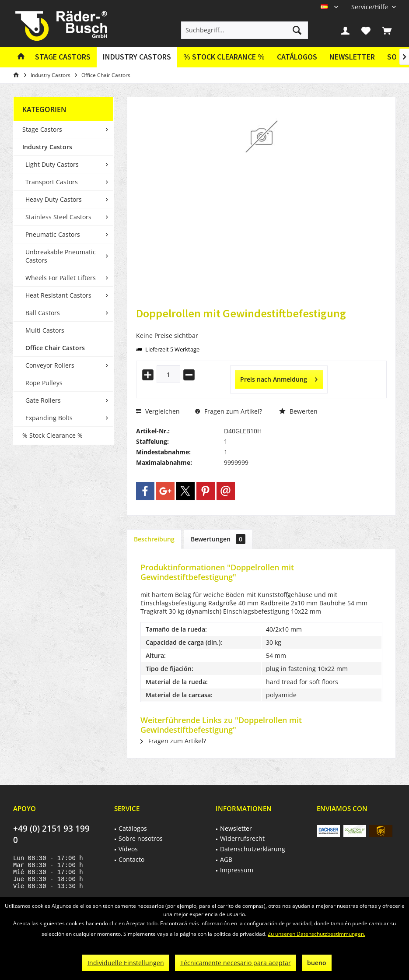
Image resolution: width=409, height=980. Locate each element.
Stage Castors (42, 129)
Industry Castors (47, 147)
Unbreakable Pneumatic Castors (60, 256)
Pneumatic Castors (52, 234)
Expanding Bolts (49, 418)
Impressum (236, 870)
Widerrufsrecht (242, 838)
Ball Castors (42, 313)
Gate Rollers (43, 400)
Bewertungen (218, 539)
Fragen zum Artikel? (228, 411)
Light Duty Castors (52, 164)
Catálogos (297, 57)
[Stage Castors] (63, 57)
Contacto (131, 859)
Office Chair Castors (55, 348)
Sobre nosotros (141, 838)
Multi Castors (44, 330)
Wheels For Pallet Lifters (60, 278)
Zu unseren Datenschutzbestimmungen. (316, 934)
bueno (316, 963)
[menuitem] (370, 6)
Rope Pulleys (44, 383)
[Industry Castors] (137, 57)
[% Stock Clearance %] (224, 57)
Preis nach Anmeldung (279, 377)
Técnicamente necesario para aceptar (235, 963)
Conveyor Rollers (49, 365)
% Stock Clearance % (52, 435)
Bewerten (298, 411)
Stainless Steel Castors (58, 217)
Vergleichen (158, 411)
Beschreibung (154, 539)
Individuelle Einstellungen (125, 963)
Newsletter (352, 57)
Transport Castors (51, 182)
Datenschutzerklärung (252, 849)
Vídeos (128, 849)
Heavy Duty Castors (53, 199)
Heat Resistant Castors (58, 295)
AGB (226, 859)
